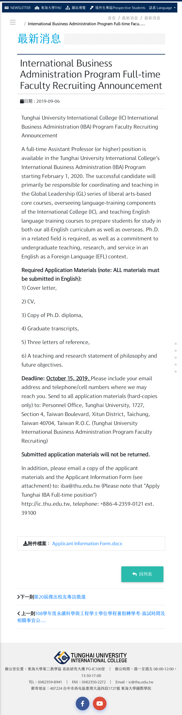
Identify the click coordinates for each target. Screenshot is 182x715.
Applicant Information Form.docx (87, 543)
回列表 (142, 574)
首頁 (112, 18)
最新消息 (130, 18)
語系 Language (161, 6)
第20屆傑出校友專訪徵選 (60, 597)
